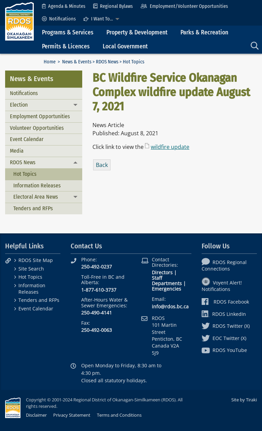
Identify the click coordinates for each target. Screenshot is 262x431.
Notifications (59, 19)
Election (19, 105)
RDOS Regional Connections (224, 265)
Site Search (31, 268)
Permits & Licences (66, 46)
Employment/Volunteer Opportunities (184, 6)
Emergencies (166, 289)
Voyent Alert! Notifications (222, 285)
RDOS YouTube (224, 350)
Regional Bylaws (113, 6)
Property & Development (137, 32)
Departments (167, 283)
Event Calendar (27, 139)
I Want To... (98, 19)
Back (102, 165)
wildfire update (170, 147)
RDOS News (107, 62)
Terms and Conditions (119, 415)
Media (17, 151)
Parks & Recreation (204, 32)
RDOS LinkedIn (224, 314)
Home (50, 62)
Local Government (125, 46)
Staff (157, 278)
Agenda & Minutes (63, 6)
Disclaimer (36, 415)
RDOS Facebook (225, 301)
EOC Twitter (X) (224, 338)
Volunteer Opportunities (37, 128)
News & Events (76, 62)
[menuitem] (64, 6)
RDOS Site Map (35, 260)
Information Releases (37, 185)
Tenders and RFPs (33, 208)
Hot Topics (25, 174)
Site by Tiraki (244, 400)
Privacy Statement (71, 415)
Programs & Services (67, 32)
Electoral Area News (35, 197)
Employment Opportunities (40, 116)
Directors (162, 272)
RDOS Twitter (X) (226, 326)
